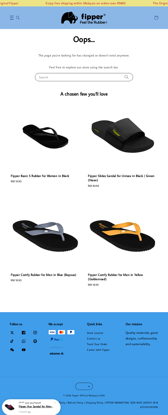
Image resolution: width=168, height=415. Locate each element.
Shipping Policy (95, 402)
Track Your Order (97, 344)
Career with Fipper (98, 350)
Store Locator (95, 333)
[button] (11, 17)
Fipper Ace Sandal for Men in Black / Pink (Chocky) (36, 406)
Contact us (93, 338)
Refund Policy (75, 402)
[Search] (126, 77)
